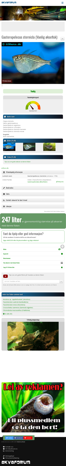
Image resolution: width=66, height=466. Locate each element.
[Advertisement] (33, 366)
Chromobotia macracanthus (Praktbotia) (16, 310)
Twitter (9, 438)
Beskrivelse (8, 188)
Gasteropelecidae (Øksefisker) (37, 182)
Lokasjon (7, 206)
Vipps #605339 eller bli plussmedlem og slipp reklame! (21, 240)
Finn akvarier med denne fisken (33, 263)
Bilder (31, 249)
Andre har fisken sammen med (13, 294)
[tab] (33, 172)
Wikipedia (60, 181)
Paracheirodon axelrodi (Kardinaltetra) (15, 302)
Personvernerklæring (11, 458)
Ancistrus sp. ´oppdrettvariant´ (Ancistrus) (16, 299)
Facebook (18, 438)
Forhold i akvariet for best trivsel (15, 200)
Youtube (28, 438)
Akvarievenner (7, 258)
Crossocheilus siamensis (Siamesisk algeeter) (18, 308)
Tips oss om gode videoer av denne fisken (17, 162)
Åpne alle (5, 168)
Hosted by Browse (21, 442)
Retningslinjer (8, 456)
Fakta (6, 194)
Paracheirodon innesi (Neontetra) (14, 305)
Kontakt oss (8, 447)
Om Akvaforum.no (10, 449)
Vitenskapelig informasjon (13, 172)
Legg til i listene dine (33, 267)
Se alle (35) (7, 314)
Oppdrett (33, 254)
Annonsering (8, 451)
